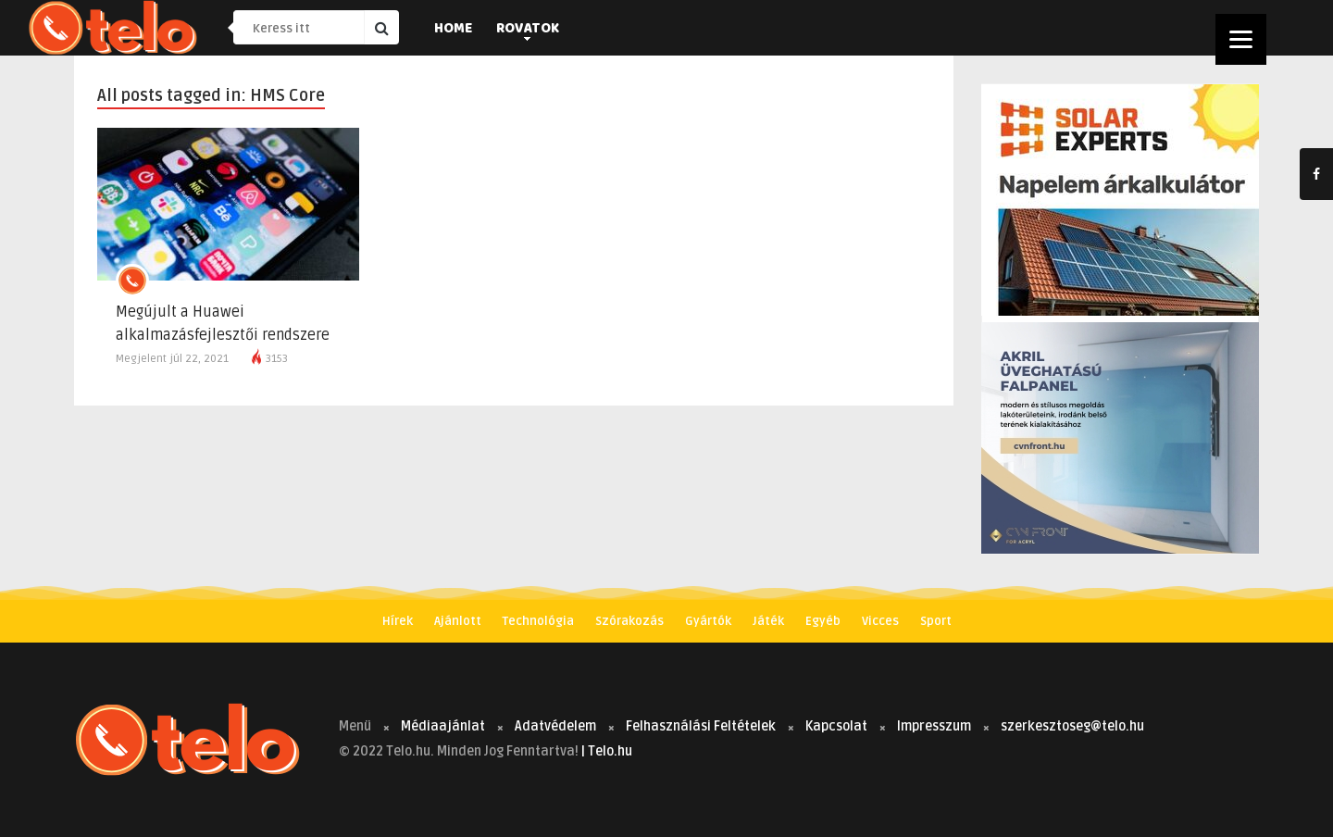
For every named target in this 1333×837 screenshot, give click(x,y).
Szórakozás (629, 621)
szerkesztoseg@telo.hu (1072, 726)
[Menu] (1240, 39)
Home (453, 30)
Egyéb (823, 621)
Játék (768, 621)
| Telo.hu (606, 751)
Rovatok (527, 30)
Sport (936, 621)
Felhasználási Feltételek (701, 726)
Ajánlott (457, 621)
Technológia (538, 621)
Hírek (397, 621)
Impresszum (934, 726)
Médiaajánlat (443, 726)
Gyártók (708, 621)
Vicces (880, 621)
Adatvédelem (555, 726)
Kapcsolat (836, 726)
